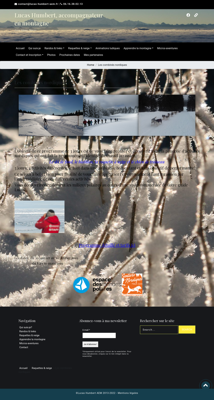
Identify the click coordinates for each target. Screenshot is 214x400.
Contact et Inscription (28, 55)
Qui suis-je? (25, 327)
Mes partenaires (93, 55)
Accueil (20, 48)
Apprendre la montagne (137, 48)
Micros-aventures (167, 48)
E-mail (86, 330)
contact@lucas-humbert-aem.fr (38, 3)
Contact (23, 347)
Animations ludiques (108, 48)
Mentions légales (128, 393)
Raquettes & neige (79, 48)
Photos (51, 55)
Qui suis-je (34, 48)
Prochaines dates (69, 55)
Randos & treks (53, 48)
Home (90, 64)
